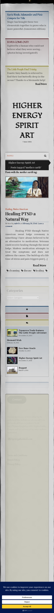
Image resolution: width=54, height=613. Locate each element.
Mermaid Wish (14, 340)
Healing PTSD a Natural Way (20, 216)
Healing (8, 209)
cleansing (14, 270)
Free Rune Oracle (27, 348)
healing (40, 270)
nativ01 (17, 223)
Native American (20, 209)
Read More (39, 265)
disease (28, 270)
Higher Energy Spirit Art (27, 121)
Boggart (23, 367)
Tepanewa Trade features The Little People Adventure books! (33, 332)
